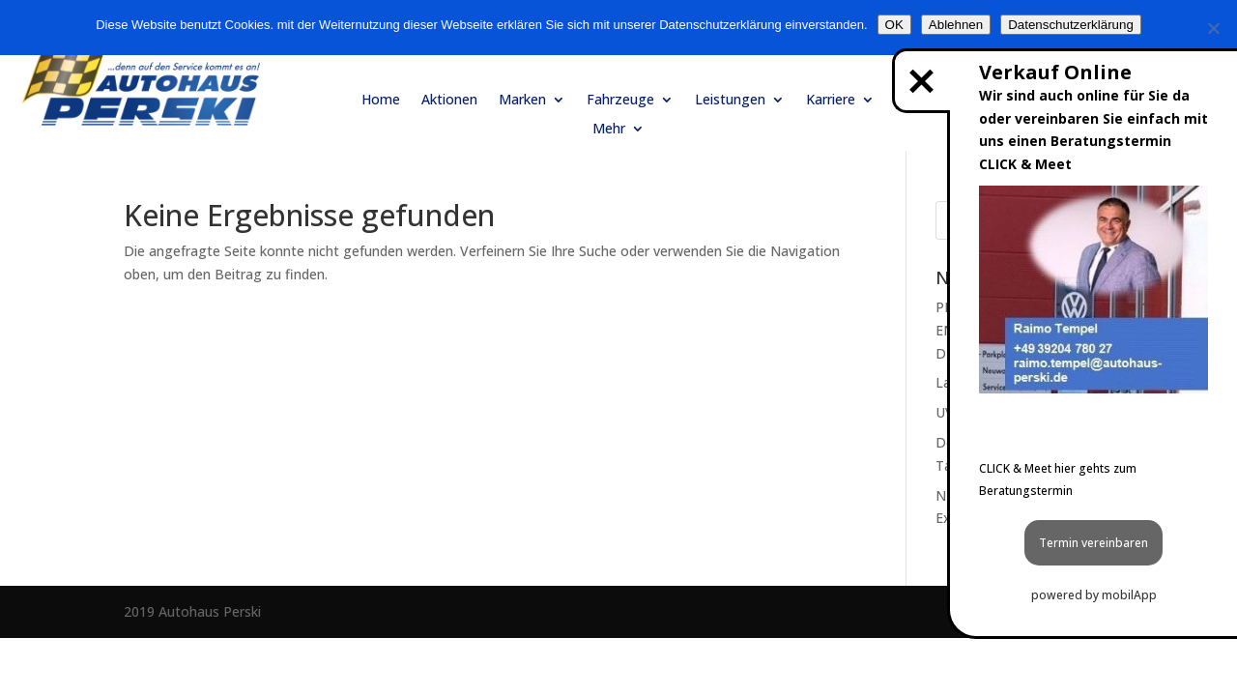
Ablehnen (956, 24)
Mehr (608, 129)
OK (894, 24)
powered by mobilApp (1094, 595)
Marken (522, 100)
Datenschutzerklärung (1071, 24)
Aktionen (449, 100)
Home (380, 100)
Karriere (830, 100)
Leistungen (730, 100)
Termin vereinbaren (1093, 543)
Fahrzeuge (620, 100)
